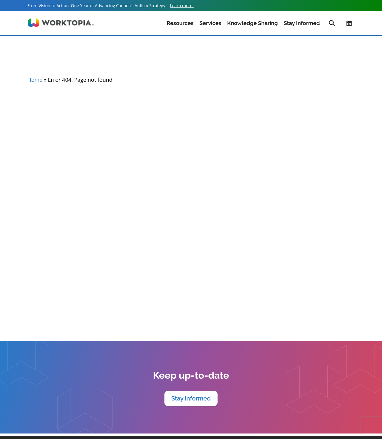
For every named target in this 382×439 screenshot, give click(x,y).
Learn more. (182, 5)
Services (210, 23)
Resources (180, 23)
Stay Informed (302, 23)
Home (34, 79)
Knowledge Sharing (252, 23)
